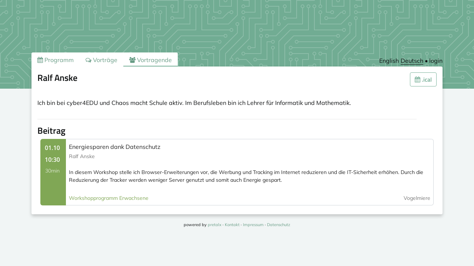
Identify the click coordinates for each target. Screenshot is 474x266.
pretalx (214, 224)
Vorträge (101, 60)
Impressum (253, 224)
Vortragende (150, 60)
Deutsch (412, 60)
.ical (423, 79)
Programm (55, 60)
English (389, 60)
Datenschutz (278, 224)
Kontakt (232, 224)
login (436, 60)
